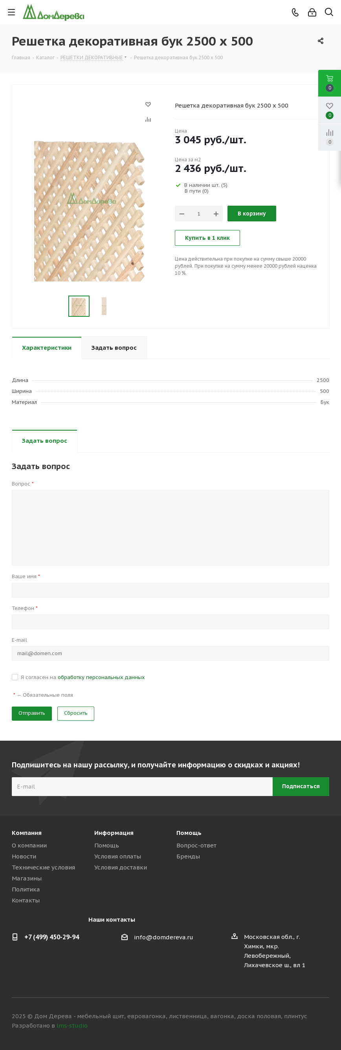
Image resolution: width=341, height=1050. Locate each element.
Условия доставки (120, 867)
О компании (29, 845)
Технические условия (43, 867)
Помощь (106, 845)
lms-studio (72, 1025)
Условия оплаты (117, 856)
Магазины (27, 878)
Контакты (26, 900)
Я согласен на (83, 677)
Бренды (188, 856)
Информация (114, 832)
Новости (24, 856)
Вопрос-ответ (196, 845)
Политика (26, 889)
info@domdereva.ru (163, 937)
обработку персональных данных (101, 677)
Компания (27, 832)
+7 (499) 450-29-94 (51, 937)
